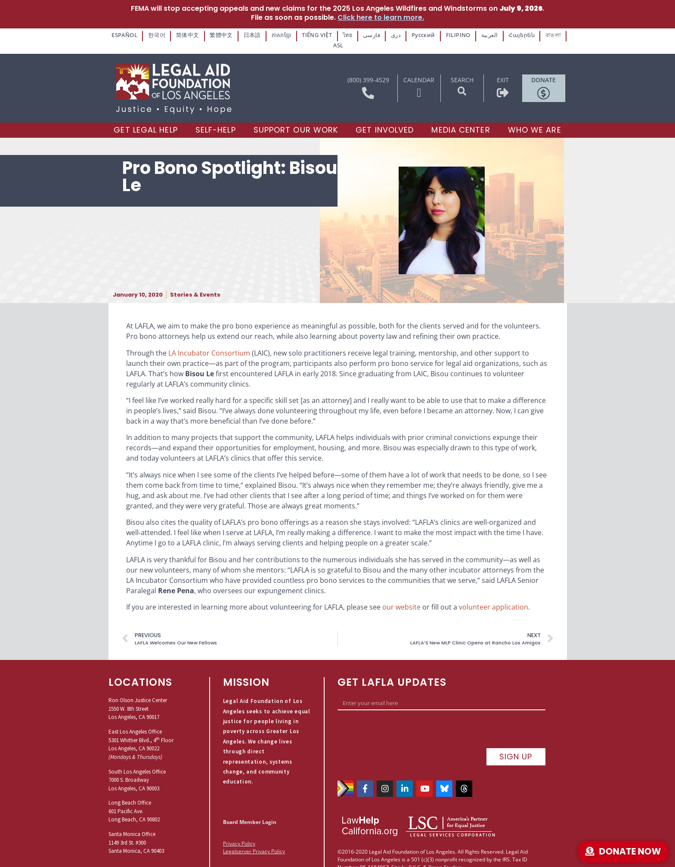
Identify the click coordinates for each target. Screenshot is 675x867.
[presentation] (403, 720)
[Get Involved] (384, 118)
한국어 (156, 35)
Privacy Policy (239, 832)
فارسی (362, 35)
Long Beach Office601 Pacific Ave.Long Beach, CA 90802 (134, 799)
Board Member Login (249, 810)
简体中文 (185, 35)
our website (401, 595)
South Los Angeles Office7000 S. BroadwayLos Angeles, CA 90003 (137, 768)
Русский (412, 35)
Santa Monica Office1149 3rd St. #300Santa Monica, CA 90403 (136, 831)
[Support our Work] (296, 118)
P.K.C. (415, 836)
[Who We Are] (535, 118)
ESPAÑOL (125, 35)
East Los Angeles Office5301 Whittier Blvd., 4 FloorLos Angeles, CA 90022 (140, 728)
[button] (461, 79)
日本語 (246, 35)
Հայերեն (504, 35)
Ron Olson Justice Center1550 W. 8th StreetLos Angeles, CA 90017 (137, 697)
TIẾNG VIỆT (309, 35)
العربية (474, 35)
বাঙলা (535, 35)
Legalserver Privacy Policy (254, 839)
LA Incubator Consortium (209, 341)
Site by (399, 836)
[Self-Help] (215, 118)
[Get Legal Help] (145, 118)
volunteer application (493, 595)
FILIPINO (444, 35)
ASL (557, 35)
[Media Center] (460, 118)
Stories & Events (195, 283)
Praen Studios (444, 836)
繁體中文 (217, 35)
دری (385, 35)
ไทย (339, 35)
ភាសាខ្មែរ (274, 35)
